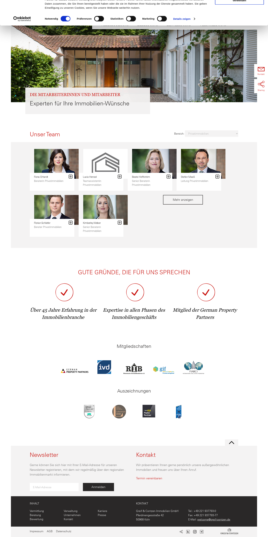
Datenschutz (63, 531)
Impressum (36, 531)
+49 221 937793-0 (205, 511)
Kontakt (68, 519)
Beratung (35, 515)
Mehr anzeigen (183, 200)
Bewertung (36, 519)
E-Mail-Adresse (42, 487)
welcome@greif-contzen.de (213, 519)
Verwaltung (70, 511)
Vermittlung (37, 511)
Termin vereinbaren (149, 478)
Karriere (102, 511)
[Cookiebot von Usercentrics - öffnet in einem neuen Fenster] (22, 39)
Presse (102, 515)
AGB (50, 531)
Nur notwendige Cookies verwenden (239, 20)
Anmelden (98, 487)
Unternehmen (72, 515)
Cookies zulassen (239, 8)
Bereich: (179, 133)
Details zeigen (181, 39)
